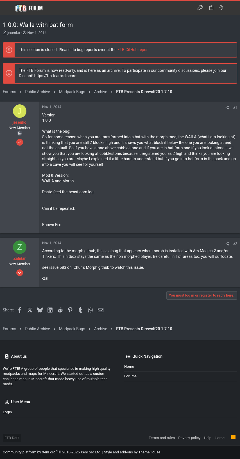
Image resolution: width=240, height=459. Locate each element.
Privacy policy (189, 438)
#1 (235, 107)
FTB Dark (11, 438)
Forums (130, 376)
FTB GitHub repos (132, 49)
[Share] (227, 107)
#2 (235, 244)
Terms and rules (162, 438)
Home (129, 366)
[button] (8, 8)
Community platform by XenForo (52, 452)
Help (207, 438)
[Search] (231, 8)
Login (7, 412)
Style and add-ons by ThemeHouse (132, 452)
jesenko (13, 33)
